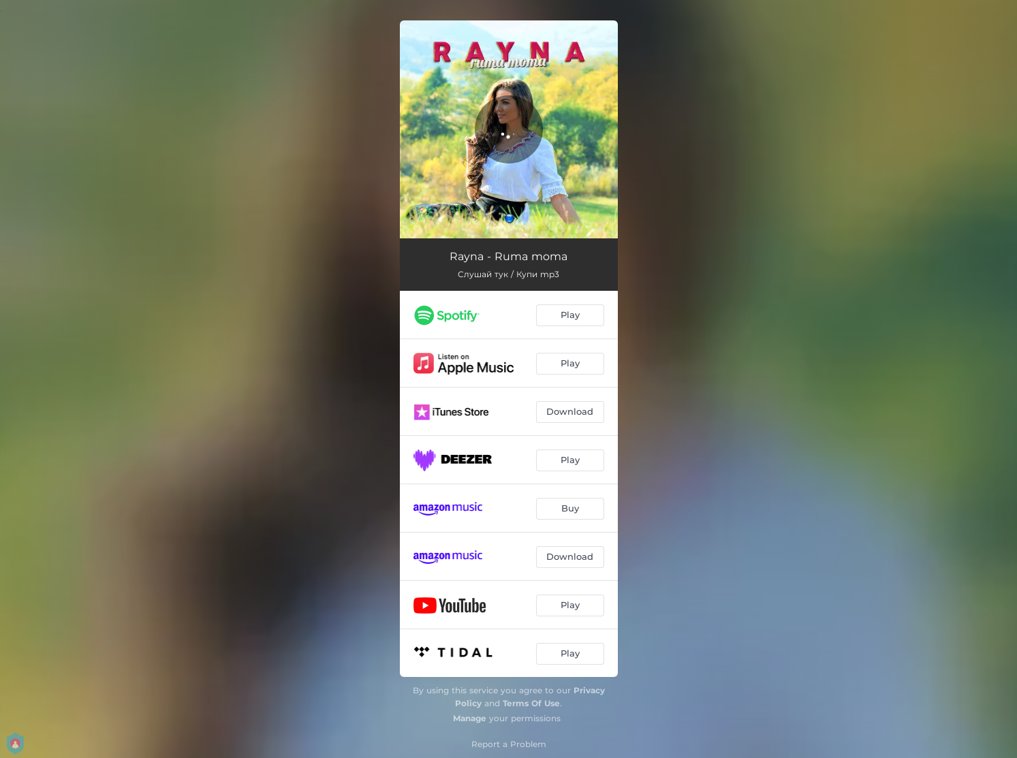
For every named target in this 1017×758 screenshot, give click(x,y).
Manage (469, 718)
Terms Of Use (531, 703)
